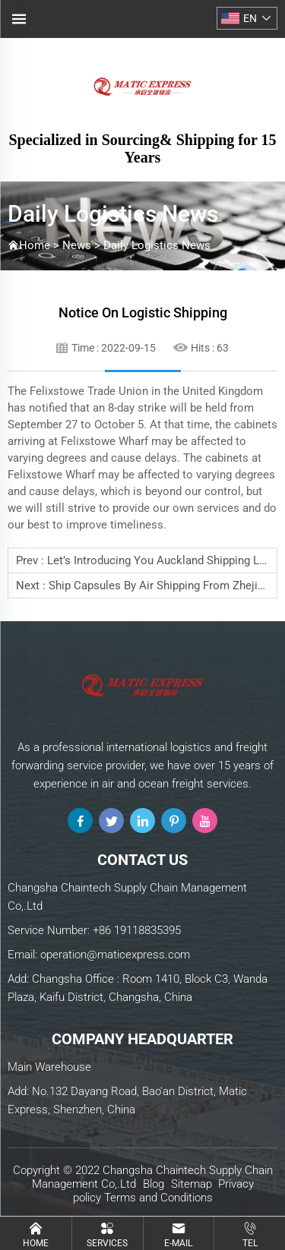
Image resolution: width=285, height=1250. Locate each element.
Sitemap (191, 1184)
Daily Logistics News (157, 245)
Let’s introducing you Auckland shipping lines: (165, 560)
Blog (153, 1184)
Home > (40, 245)
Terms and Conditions (158, 1197)
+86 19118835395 (137, 930)
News (76, 245)
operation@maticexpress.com (115, 954)
